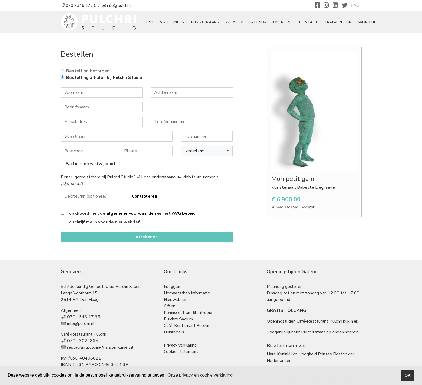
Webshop (235, 22)
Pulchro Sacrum (178, 319)
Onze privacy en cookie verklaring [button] (200, 375)
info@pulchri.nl (81, 323)
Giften (169, 306)
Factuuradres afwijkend (90, 164)
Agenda (259, 22)
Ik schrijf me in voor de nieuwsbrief (103, 222)
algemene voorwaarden (131, 213)
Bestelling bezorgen (87, 71)
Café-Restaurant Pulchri (186, 326)
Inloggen (172, 287)
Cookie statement (181, 352)
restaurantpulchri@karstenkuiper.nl (100, 347)
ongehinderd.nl (346, 332)
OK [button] (408, 375)
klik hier (350, 321)
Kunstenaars (205, 22)
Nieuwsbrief (175, 300)
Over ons (283, 22)
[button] (207, 151)
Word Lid (367, 22)
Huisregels (174, 332)
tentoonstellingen (164, 22)
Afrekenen (147, 237)
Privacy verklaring (180, 345)
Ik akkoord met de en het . (132, 213)
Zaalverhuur (338, 22)
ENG (355, 5)
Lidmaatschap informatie (187, 293)
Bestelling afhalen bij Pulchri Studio (104, 78)
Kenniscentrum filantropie (188, 313)
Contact (308, 22)
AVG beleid (184, 213)
